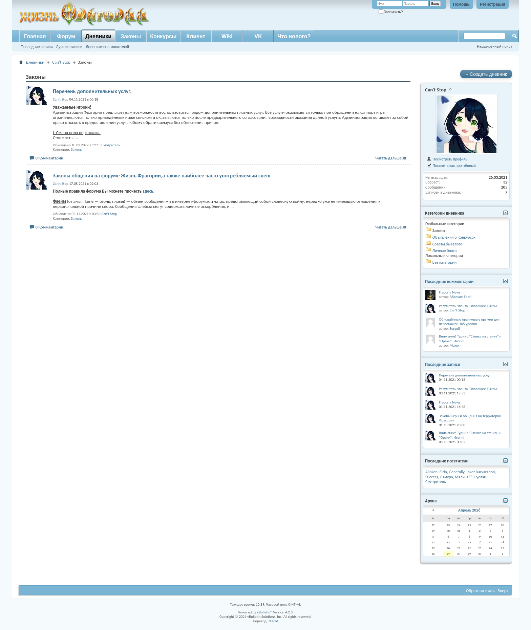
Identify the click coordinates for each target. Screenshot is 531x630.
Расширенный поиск (494, 46)
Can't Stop (61, 62)
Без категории (444, 262)
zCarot (273, 621)
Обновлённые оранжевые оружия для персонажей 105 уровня (469, 321)
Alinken (431, 472)
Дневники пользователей (107, 47)
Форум (66, 36)
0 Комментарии (49, 158)
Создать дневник (486, 74)
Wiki (227, 36)
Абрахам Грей (460, 297)
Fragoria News (450, 292)
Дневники (98, 36)
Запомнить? (391, 12)
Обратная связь (480, 590)
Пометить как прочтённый (451, 165)
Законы (131, 36)
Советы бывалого (447, 244)
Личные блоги (444, 250)
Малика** (463, 477)
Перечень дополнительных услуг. (92, 91)
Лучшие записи (69, 47)
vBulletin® (264, 612)
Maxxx (455, 345)
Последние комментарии (449, 281)
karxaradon (485, 472)
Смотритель (110, 145)
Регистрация (492, 4)
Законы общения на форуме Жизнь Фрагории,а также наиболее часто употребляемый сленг (162, 175)
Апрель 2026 (469, 510)
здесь (148, 191)
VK (258, 36)
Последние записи (37, 47)
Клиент (195, 36)
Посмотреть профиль (446, 159)
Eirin (443, 472)
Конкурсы (163, 36)
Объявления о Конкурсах (453, 237)
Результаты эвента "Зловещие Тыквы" (468, 306)
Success (431, 477)
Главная (35, 36)
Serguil (455, 328)
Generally (456, 472)
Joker (470, 472)
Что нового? (294, 36)
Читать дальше (388, 158)
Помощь (461, 4)
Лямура (446, 477)
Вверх (502, 590)
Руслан (480, 477)
